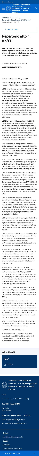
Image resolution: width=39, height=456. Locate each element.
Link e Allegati (11, 29)
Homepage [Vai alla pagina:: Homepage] (5, 17)
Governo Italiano (7, 2)
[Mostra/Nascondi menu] (3, 8)
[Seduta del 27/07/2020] (19, 453)
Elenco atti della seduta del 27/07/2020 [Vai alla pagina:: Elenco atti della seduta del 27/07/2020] (15, 20)
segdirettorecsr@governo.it (15, 419)
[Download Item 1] (8, 364)
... (12, 17)
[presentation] (36, 8)
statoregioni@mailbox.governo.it (15, 423)
